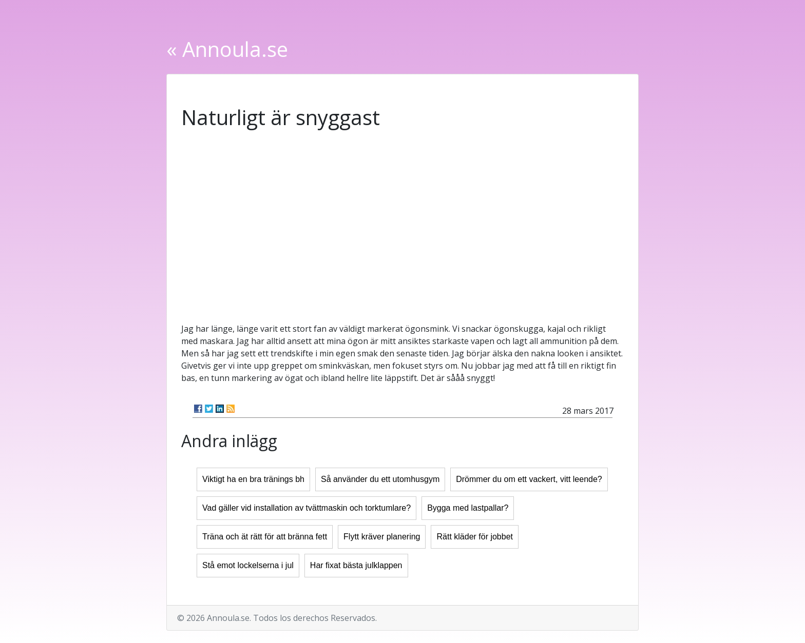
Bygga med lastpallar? (467, 508)
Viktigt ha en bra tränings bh (253, 479)
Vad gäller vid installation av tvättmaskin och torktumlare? (306, 508)
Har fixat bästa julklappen (356, 565)
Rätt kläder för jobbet (474, 536)
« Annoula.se (227, 49)
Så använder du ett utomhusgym (380, 479)
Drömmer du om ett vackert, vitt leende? (529, 479)
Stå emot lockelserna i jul (248, 565)
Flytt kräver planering (381, 536)
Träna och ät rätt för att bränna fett (264, 536)
